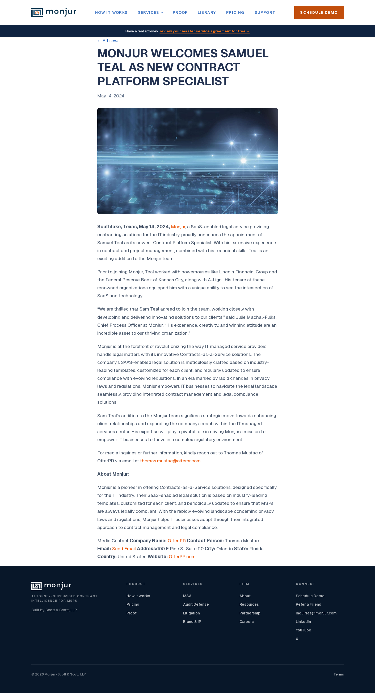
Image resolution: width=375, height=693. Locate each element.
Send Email (124, 549)
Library (207, 12)
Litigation (191, 613)
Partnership (249, 613)
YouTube (303, 630)
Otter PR (177, 541)
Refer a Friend (308, 604)
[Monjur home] (53, 12)
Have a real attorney (187, 31)
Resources (249, 604)
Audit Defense (196, 604)
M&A (187, 595)
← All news (108, 41)
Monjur (178, 227)
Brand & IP (192, 621)
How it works (111, 12)
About (245, 595)
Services (150, 12)
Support (265, 12)
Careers (246, 621)
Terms (339, 674)
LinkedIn (303, 621)
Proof (180, 12)
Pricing (235, 12)
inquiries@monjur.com (316, 613)
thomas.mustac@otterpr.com (170, 461)
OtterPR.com (182, 556)
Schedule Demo (319, 12)
